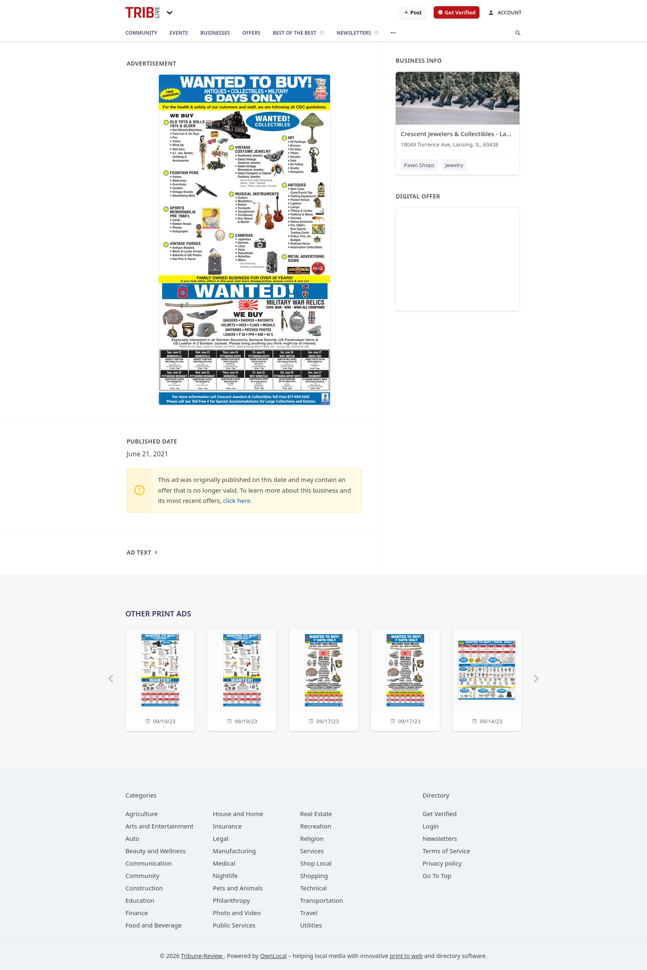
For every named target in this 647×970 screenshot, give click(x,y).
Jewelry (454, 165)
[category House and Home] (238, 814)
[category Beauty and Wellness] (155, 851)
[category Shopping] (314, 875)
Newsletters (440, 838)
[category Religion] (312, 838)
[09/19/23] (160, 678)
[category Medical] (224, 863)
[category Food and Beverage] (153, 925)
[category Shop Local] (315, 863)
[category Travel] (308, 913)
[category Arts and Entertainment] (159, 826)
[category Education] (139, 900)
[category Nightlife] (225, 875)
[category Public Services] (234, 925)
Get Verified (440, 814)
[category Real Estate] (316, 814)
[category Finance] (136, 913)
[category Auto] (132, 838)
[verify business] (456, 12)
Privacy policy (442, 863)
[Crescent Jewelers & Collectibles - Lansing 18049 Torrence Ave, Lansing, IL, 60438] (458, 111)
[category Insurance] (227, 826)
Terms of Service (446, 851)
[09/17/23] (323, 678)
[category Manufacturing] (234, 851)
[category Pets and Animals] (238, 888)
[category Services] (312, 851)
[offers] (251, 33)
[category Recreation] (315, 826)
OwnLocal (273, 956)
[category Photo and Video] (237, 913)
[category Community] (142, 875)
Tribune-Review (202, 956)
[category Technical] (313, 888)
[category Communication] (148, 863)
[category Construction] (144, 888)
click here (236, 500)
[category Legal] (221, 838)
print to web (406, 956)
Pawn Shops (419, 165)
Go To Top (437, 875)
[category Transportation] (321, 900)
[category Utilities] (311, 925)
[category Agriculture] (141, 814)
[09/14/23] (487, 678)
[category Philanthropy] (231, 900)
